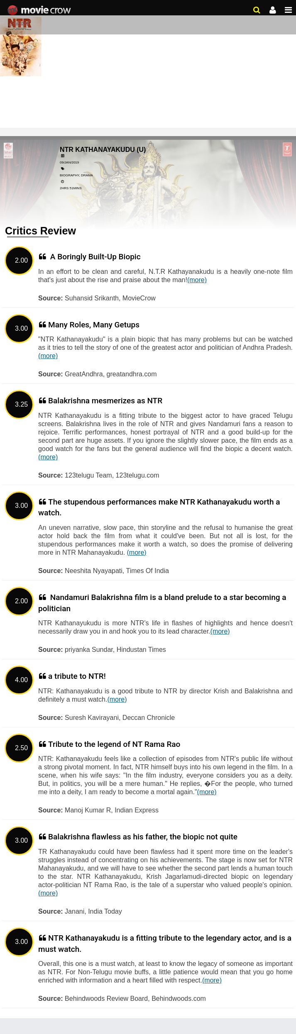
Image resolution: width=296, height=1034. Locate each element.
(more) (197, 279)
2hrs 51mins (70, 188)
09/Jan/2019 (69, 162)
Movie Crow (40, 10)
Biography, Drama (76, 175)
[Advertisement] (148, 62)
